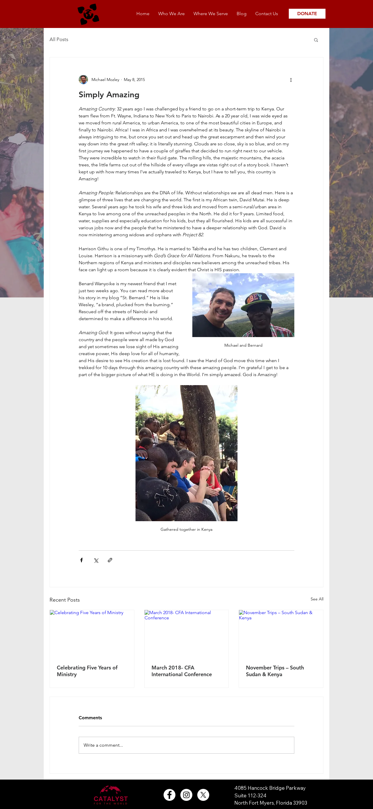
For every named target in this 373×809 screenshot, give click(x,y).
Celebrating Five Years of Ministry (87, 671)
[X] (203, 795)
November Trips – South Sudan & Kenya (275, 671)
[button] (316, 39)
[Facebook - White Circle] (169, 795)
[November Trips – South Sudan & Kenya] (281, 633)
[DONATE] (307, 14)
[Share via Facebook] (81, 560)
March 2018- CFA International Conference (182, 671)
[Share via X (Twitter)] (95, 560)
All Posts (59, 39)
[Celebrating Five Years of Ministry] (92, 633)
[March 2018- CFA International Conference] (187, 633)
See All (317, 599)
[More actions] (290, 79)
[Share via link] (110, 560)
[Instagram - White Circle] (186, 795)
